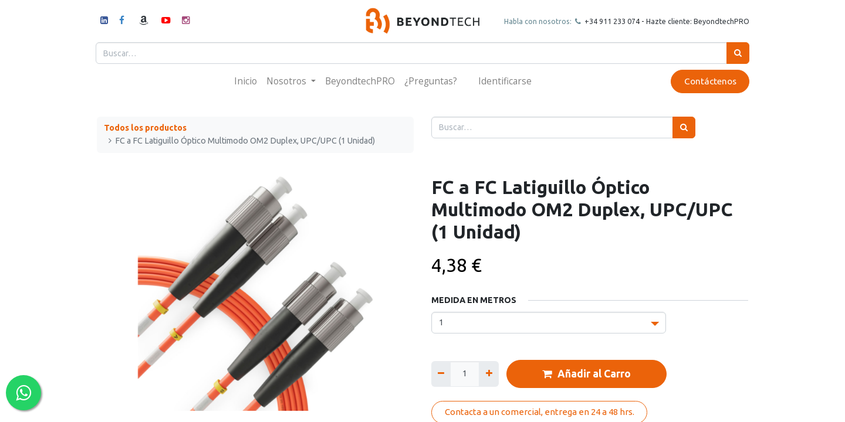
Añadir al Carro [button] (586, 374)
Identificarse (505, 80)
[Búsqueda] (736, 53)
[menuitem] (245, 81)
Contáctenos (708, 81)
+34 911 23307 (608, 21)
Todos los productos (145, 127)
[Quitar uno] (441, 373)
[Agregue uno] (488, 373)
